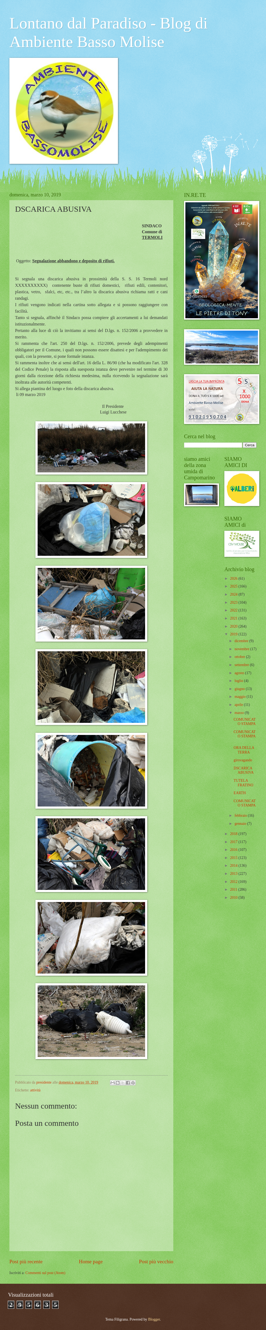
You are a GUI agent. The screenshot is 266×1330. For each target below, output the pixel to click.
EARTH (239, 793)
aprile (239, 705)
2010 (234, 898)
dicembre (242, 641)
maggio (241, 697)
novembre (242, 649)
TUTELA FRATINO (243, 783)
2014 (234, 866)
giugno (240, 689)
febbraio (241, 815)
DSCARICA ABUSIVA (243, 770)
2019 (234, 634)
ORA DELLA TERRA (243, 750)
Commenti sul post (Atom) (45, 1273)
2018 (234, 834)
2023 (234, 602)
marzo (240, 713)
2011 (234, 889)
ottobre (240, 657)
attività (35, 1090)
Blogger (154, 1319)
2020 (234, 626)
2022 (234, 610)
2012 (234, 882)
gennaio (241, 824)
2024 (234, 594)
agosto (240, 673)
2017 (234, 842)
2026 (234, 578)
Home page (91, 1261)
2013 (234, 874)
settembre (242, 665)
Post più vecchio (156, 1261)
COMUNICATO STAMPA (244, 721)
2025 (234, 586)
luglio (239, 681)
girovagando (242, 760)
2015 (234, 858)
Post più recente (25, 1261)
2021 (234, 618)
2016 (234, 850)
